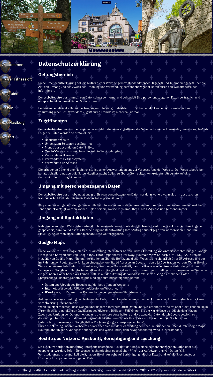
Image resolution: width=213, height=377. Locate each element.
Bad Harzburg (13, 122)
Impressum (165, 370)
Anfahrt (8, 136)
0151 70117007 (143, 370)
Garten (7, 107)
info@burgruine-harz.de (105, 370)
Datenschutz (184, 370)
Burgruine (10, 93)
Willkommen (12, 64)
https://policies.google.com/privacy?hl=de (114, 322)
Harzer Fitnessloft (17, 79)
